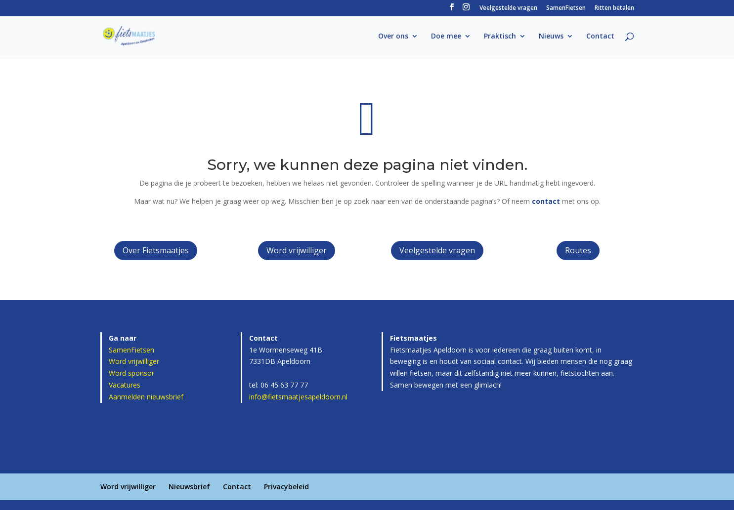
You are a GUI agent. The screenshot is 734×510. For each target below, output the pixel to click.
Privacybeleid (286, 486)
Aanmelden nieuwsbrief (146, 396)
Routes (578, 250)
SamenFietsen (566, 8)
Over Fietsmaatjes (156, 250)
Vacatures (124, 385)
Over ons (393, 36)
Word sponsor (131, 373)
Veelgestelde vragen (508, 8)
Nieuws (551, 36)
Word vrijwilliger (296, 250)
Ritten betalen (614, 8)
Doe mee (446, 36)
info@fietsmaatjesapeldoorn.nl (298, 396)
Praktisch (500, 36)
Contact (600, 36)
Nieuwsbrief (189, 486)
